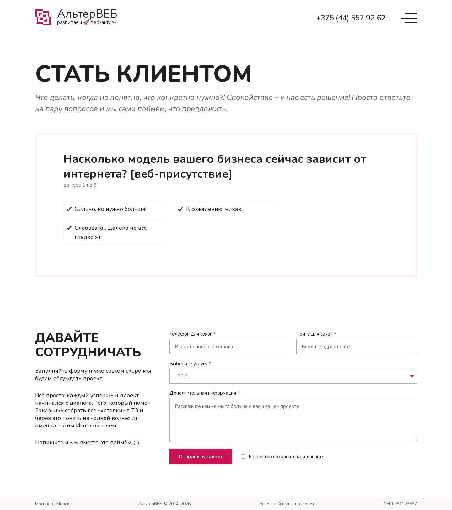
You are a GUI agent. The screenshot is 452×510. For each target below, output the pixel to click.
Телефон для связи (193, 334)
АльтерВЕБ (87, 18)
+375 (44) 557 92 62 (350, 18)
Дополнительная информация (204, 393)
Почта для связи (316, 334)
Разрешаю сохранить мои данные (286, 457)
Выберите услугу (190, 363)
